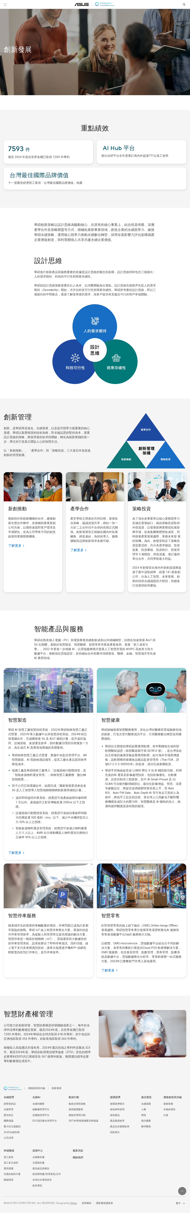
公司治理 (8, 1137)
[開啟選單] (5, 4)
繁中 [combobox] (180, 1203)
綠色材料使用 (117, 1109)
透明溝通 (8, 1168)
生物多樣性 (169, 1109)
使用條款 (86, 1203)
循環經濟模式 (117, 1103)
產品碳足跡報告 (40, 1168)
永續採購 (146, 1103)
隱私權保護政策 (104, 1203)
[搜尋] (184, 4)
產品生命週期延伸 (119, 1126)
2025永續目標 (11, 1132)
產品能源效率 (117, 1120)
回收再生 (115, 1132)
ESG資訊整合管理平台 (44, 1120)
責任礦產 (146, 1120)
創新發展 (168, 1103)
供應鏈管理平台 (40, 1115)
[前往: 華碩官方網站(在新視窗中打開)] (81, 4)
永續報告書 (38, 1157)
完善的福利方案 (12, 1174)
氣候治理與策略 (77, 1103)
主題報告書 (38, 1162)
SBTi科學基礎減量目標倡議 (83, 1120)
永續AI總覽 (38, 1103)
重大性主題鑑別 (12, 1126)
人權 (143, 1109)
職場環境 (8, 1179)
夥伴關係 (146, 1126)
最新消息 (78, 1150)
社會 (165, 1115)
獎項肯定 (8, 1115)
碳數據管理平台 (40, 1109)
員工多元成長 (11, 1162)
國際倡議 (8, 1120)
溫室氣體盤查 (76, 1109)
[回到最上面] (182, 1191)
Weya (74, 1203)
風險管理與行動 (77, 1115)
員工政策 (8, 1157)
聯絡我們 (78, 1157)
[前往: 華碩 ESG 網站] (104, 4)
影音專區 (37, 1185)
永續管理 (8, 1109)
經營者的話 (10, 1103)
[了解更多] (16, 545)
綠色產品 (115, 1115)
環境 (143, 1115)
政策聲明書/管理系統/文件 (46, 1174)
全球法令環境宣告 (42, 1179)
